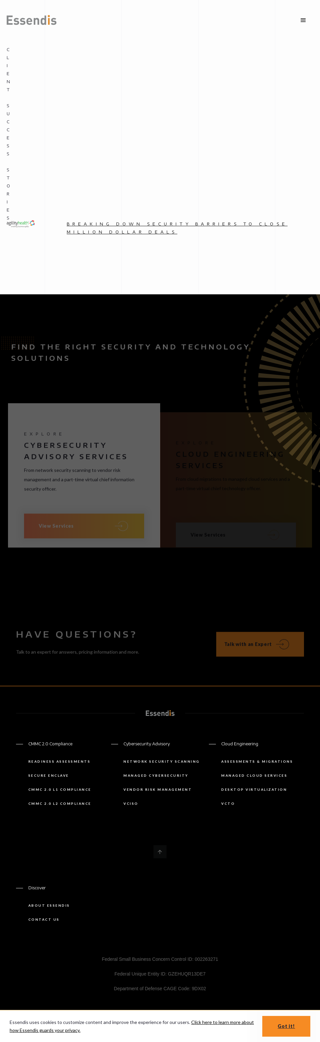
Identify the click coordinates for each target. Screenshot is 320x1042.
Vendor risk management (157, 789)
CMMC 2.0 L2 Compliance (59, 803)
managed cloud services (254, 775)
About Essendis (49, 905)
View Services (56, 530)
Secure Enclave (48, 775)
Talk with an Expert (248, 648)
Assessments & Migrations (257, 761)
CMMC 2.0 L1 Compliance (59, 789)
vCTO (228, 803)
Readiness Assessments (59, 761)
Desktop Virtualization (254, 789)
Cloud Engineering (239, 743)
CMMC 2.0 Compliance (50, 743)
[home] (32, 20)
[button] (303, 20)
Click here (201, 1022)
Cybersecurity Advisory (146, 743)
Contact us (44, 919)
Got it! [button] (286, 1026)
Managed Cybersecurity (156, 775)
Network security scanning (161, 761)
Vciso (130, 803)
